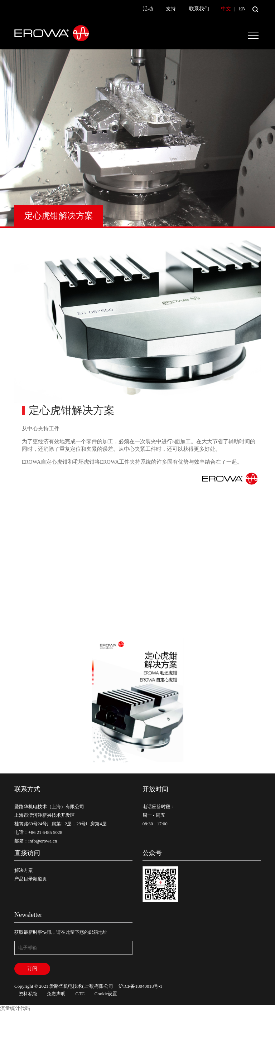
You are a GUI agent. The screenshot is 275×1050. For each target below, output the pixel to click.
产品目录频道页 (30, 878)
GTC (80, 993)
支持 (171, 8)
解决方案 (23, 870)
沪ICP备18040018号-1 (140, 986)
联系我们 (199, 8)
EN (242, 8)
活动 (148, 8)
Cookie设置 (106, 993)
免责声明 (56, 993)
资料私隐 (28, 993)
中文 (226, 8)
